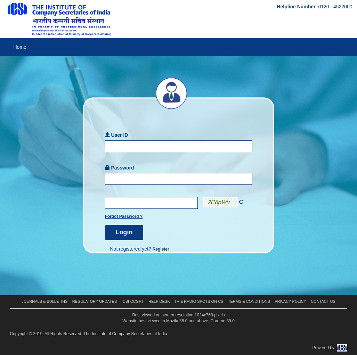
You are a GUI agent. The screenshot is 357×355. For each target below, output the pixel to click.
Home (20, 47)
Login (124, 232)
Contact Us (323, 301)
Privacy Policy (290, 301)
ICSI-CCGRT (133, 301)
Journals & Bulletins (44, 301)
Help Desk (159, 301)
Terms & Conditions (249, 301)
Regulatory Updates (94, 301)
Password (119, 168)
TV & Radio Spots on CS (199, 301)
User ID (116, 135)
